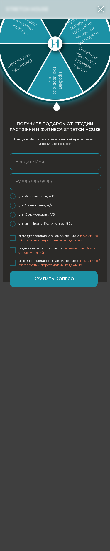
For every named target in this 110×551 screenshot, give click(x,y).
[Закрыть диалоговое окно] (100, 9)
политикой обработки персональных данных (59, 238)
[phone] (55, 181)
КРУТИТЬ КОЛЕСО (53, 279)
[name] (55, 161)
